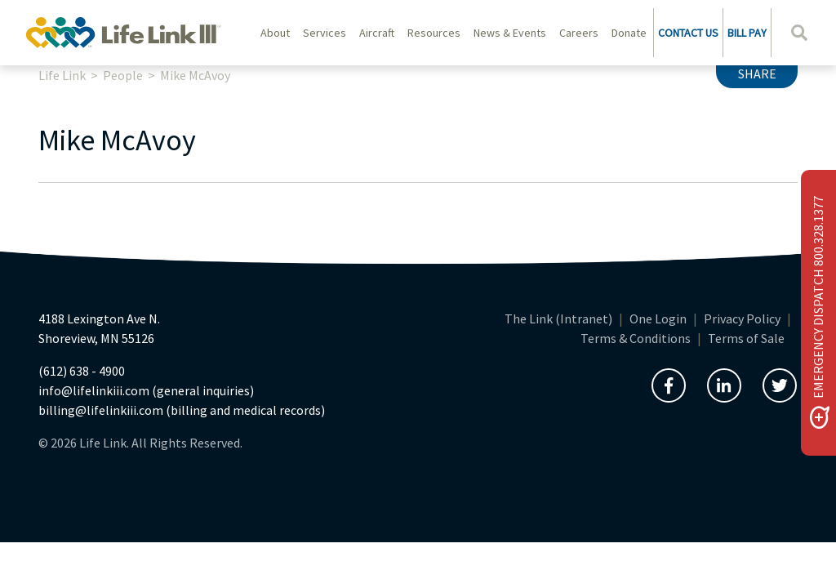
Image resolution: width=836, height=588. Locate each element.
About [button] (275, 32)
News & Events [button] (510, 32)
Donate (629, 32)
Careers (578, 32)
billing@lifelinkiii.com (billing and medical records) (181, 410)
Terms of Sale (746, 338)
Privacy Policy (742, 318)
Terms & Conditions (635, 338)
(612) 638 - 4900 (81, 371)
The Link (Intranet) (558, 318)
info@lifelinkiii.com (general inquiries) (146, 390)
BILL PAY (747, 32)
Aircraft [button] (376, 32)
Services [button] (324, 32)
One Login (658, 318)
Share (757, 73)
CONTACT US (688, 32)
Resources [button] (433, 32)
